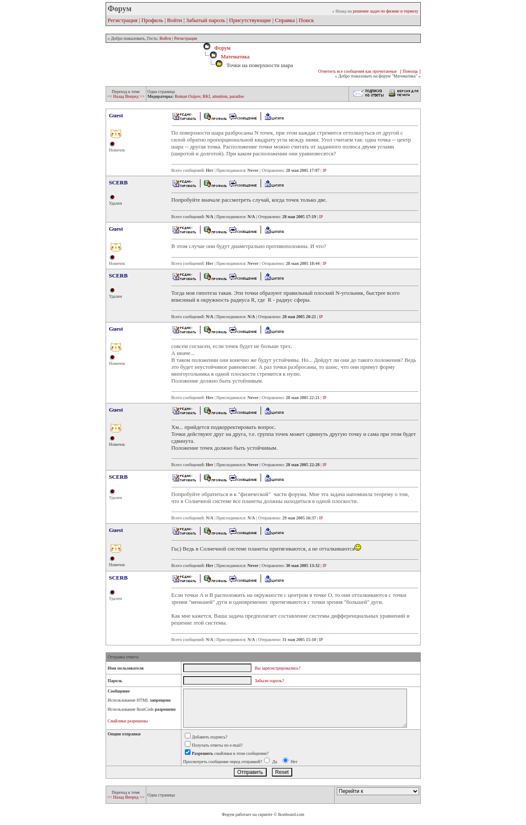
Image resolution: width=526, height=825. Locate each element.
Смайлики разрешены (128, 721)
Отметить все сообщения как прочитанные (357, 71)
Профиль (152, 20)
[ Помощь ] (410, 71)
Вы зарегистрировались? (277, 668)
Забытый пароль (205, 20)
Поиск (306, 20)
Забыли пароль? (269, 680)
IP (324, 170)
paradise (236, 96)
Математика (235, 56)
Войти (174, 20)
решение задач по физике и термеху (386, 11)
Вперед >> (135, 96)
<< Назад (116, 96)
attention (219, 96)
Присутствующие (250, 20)
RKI (206, 96)
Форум (220, 48)
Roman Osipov (187, 96)
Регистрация (123, 20)
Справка (285, 20)
